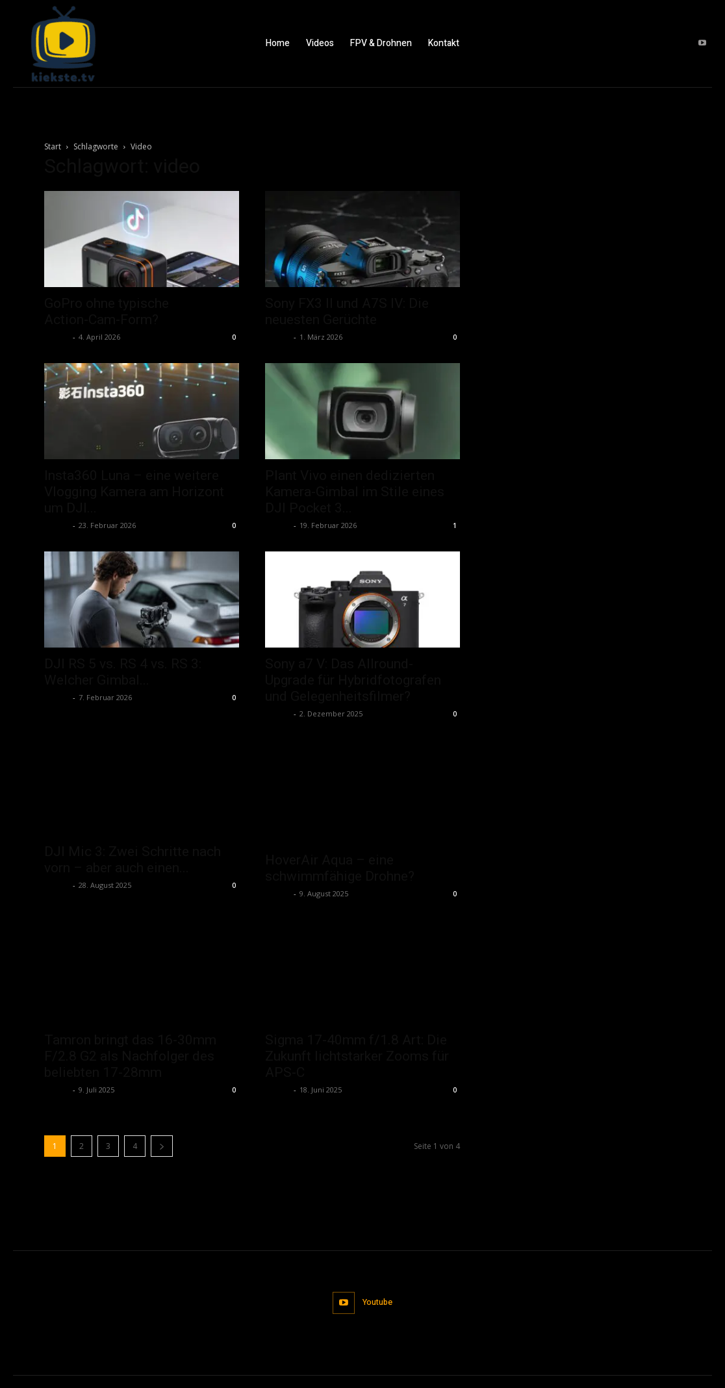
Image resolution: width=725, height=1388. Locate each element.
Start (52, 146)
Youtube (377, 1267)
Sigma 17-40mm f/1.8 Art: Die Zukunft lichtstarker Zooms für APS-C (357, 1009)
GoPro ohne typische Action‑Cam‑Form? (106, 311)
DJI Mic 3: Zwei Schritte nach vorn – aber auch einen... (132, 861)
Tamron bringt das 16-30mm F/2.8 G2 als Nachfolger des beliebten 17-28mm (130, 1022)
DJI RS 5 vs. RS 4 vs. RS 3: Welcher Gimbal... (122, 672)
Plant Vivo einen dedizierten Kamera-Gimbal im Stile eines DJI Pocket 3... (354, 492)
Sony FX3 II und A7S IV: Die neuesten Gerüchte (347, 311)
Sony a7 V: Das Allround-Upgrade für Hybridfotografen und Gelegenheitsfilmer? (353, 680)
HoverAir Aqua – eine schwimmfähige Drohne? (339, 836)
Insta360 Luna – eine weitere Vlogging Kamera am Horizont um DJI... (134, 492)
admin (57, 337)
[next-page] (162, 1111)
